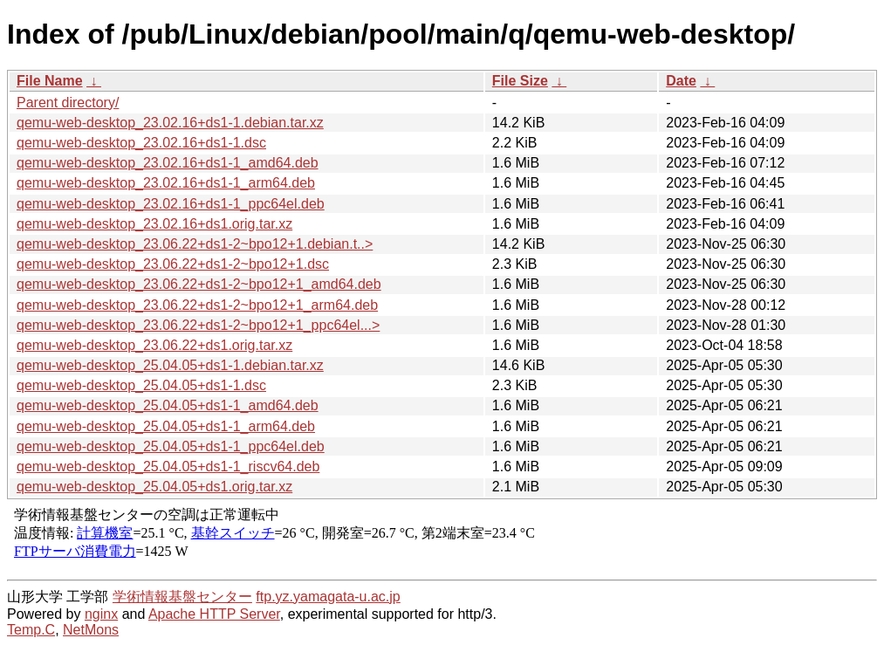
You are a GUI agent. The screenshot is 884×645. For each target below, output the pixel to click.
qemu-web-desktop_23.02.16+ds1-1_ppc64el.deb (171, 203)
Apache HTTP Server (214, 614)
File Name (50, 80)
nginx (101, 614)
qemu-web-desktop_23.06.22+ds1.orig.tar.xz (154, 345)
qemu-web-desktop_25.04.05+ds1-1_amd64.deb (168, 405)
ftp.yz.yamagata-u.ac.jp (328, 596)
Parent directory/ (68, 102)
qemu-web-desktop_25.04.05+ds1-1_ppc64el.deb (171, 446)
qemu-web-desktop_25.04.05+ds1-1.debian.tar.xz (170, 365)
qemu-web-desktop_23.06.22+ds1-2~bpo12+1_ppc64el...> (198, 325)
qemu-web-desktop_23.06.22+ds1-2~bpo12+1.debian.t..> (195, 244)
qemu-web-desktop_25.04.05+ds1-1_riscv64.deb (168, 466)
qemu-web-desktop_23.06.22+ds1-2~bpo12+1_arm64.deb (197, 305)
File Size (520, 80)
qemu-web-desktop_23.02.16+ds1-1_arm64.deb (166, 182)
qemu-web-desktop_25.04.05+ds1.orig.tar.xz (154, 486)
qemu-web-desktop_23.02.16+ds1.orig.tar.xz (154, 223)
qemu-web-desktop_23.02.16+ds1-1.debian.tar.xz (170, 122)
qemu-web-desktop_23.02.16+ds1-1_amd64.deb (168, 162)
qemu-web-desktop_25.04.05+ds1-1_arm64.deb (166, 426)
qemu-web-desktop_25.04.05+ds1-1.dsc (141, 385)
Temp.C (31, 629)
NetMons (91, 629)
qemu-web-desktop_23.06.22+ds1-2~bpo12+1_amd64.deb (199, 284)
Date (681, 80)
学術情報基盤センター (182, 596)
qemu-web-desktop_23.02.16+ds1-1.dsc (141, 142)
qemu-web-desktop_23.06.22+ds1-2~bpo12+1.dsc (173, 264)
